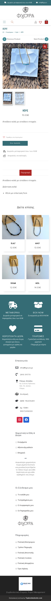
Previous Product (13, 39)
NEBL (38, 283)
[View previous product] (4, 39)
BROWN (13, 283)
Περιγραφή (25, 173)
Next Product (39, 39)
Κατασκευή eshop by (25, 598)
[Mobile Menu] (4, 22)
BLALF (13, 243)
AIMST (37, 243)
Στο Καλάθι (15, 143)
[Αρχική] (3, 32)
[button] (12, 137)
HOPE (22, 32)
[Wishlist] (39, 22)
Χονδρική (24, 394)
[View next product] (46, 39)
